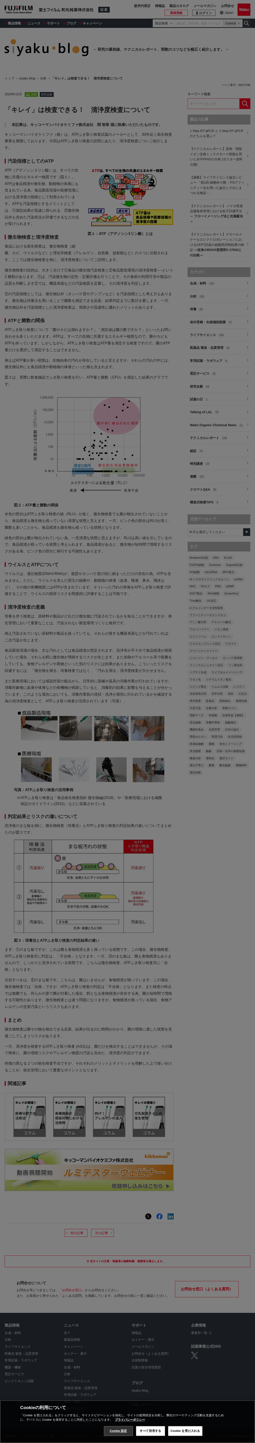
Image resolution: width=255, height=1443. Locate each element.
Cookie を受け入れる (185, 1431)
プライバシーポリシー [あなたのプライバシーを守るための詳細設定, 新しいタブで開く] (130, 1419)
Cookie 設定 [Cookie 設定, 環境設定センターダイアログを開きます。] (118, 1431)
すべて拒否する (150, 1431)
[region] (127, 1421)
